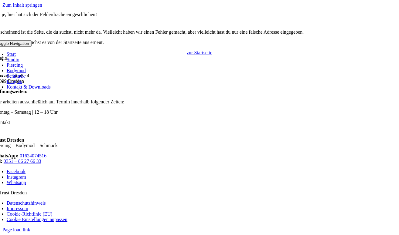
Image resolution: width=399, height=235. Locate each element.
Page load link (16, 229)
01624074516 (33, 155)
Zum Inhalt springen (22, 5)
